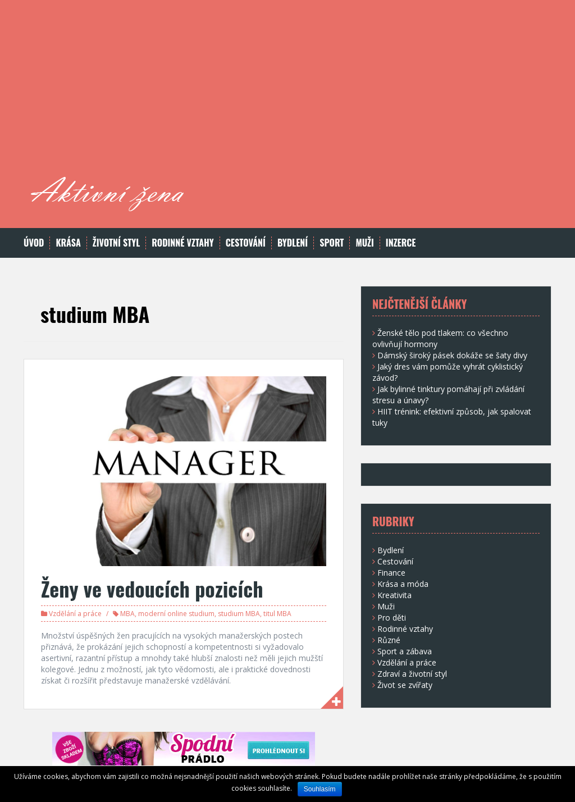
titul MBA (277, 613)
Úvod (34, 242)
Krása (68, 242)
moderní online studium (176, 613)
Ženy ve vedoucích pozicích (152, 588)
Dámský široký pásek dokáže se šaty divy (452, 355)
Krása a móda (402, 583)
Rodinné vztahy (182, 242)
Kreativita (394, 595)
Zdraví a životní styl (412, 673)
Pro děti (391, 617)
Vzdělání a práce (75, 613)
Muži (364, 242)
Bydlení (292, 242)
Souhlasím (320, 789)
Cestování (246, 242)
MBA (127, 613)
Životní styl (116, 242)
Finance (391, 572)
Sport (332, 242)
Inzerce (401, 242)
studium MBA (239, 613)
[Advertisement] (364, 92)
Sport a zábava (404, 651)
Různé (388, 640)
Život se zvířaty (404, 685)
